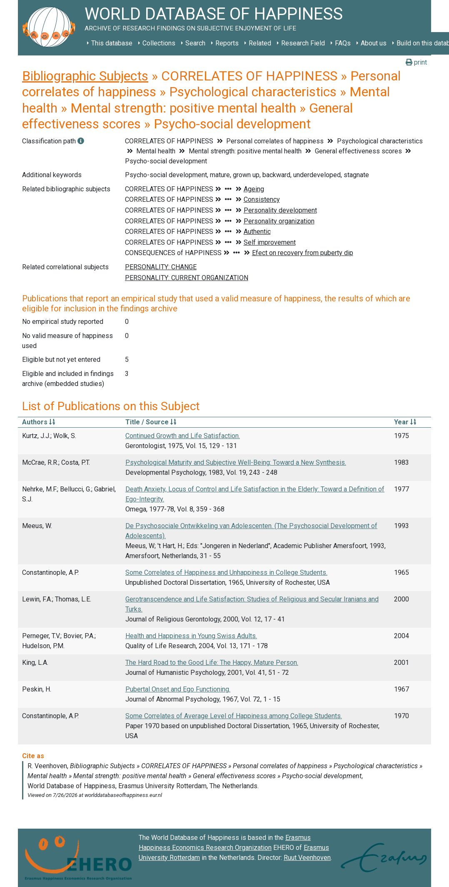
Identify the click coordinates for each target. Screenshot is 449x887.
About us (374, 43)
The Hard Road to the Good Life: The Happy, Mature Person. (211, 663)
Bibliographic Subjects (85, 76)
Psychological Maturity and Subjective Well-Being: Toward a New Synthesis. (235, 462)
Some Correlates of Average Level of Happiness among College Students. (233, 716)
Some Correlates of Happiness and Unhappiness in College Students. (226, 572)
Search (195, 43)
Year (405, 422)
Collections (158, 43)
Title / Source (150, 422)
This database (111, 43)
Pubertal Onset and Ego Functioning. (177, 689)
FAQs (343, 43)
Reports (227, 43)
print (416, 62)
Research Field (303, 43)
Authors (38, 422)
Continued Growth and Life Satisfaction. (182, 436)
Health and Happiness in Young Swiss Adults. (191, 636)
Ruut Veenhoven (307, 858)
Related (260, 43)
